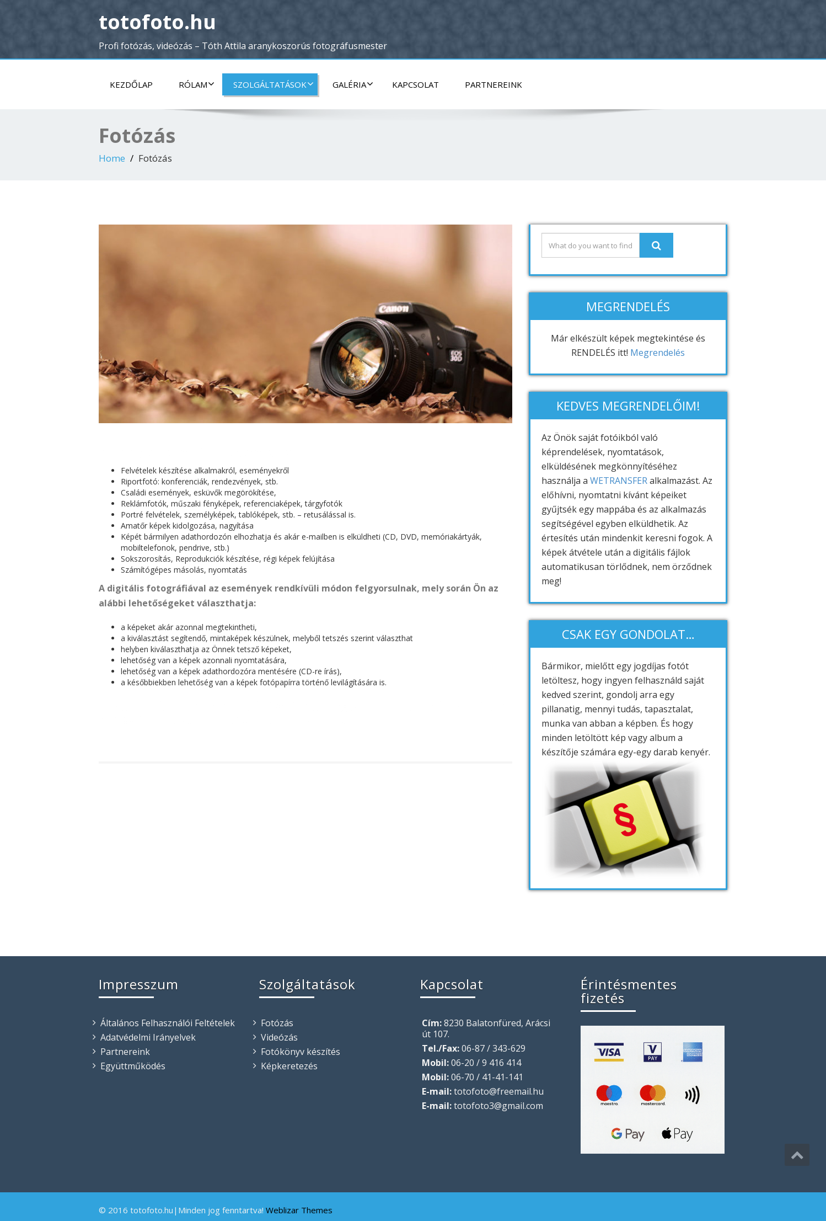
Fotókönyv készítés (300, 1052)
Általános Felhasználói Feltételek (167, 1023)
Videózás (279, 1037)
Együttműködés (132, 1066)
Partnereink (493, 84)
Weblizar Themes (299, 1209)
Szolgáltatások (273, 84)
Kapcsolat (415, 84)
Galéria (352, 84)
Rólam (196, 84)
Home (112, 158)
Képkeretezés (289, 1066)
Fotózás (277, 1023)
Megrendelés (657, 352)
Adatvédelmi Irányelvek (148, 1037)
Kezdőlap (131, 84)
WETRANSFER (618, 480)
